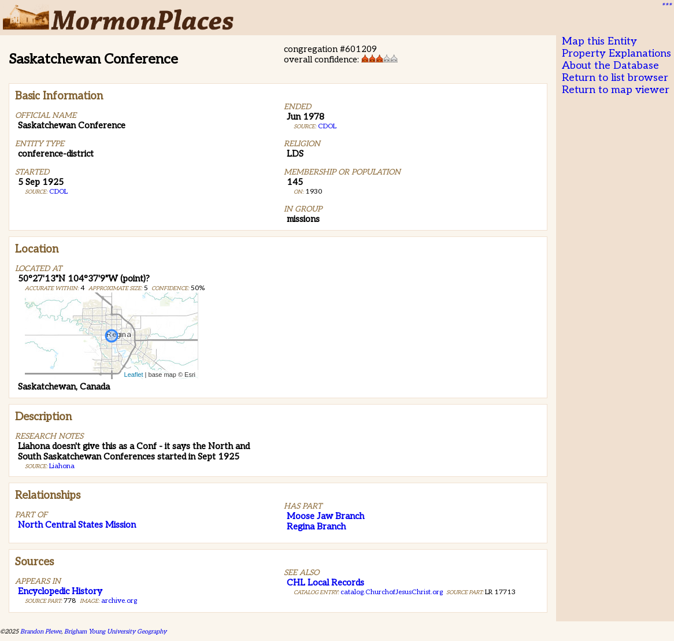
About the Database (610, 66)
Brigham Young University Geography (115, 631)
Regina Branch (316, 526)
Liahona (62, 466)
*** (666, 6)
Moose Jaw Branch (325, 516)
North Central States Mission (77, 525)
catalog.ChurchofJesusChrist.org (391, 592)
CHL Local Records (325, 582)
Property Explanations (616, 53)
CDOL (58, 191)
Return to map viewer (615, 90)
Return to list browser (615, 78)
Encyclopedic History (60, 591)
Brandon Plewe (40, 631)
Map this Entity (599, 41)
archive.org (119, 600)
